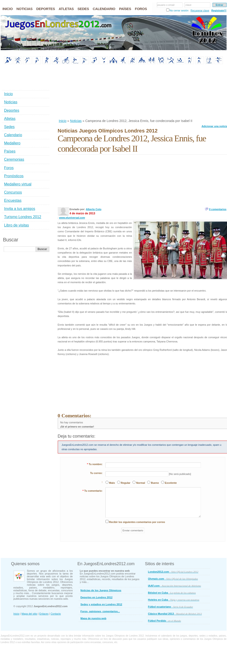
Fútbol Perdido (164, 620)
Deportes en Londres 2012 (97, 597)
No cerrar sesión (179, 10)
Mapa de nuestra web (93, 618)
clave (189, 4)
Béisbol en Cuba (172, 592)
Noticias (76, 121)
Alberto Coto (94, 209)
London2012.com (173, 571)
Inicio (63, 121)
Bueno (155, 482)
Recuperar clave (199, 10)
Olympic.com (173, 578)
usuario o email (166, 4)
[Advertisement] (84, 92)
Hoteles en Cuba (173, 599)
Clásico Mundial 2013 (175, 613)
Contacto (56, 613)
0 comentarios (218, 209)
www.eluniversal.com (72, 217)
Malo (112, 482)
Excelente (171, 482)
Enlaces (43, 613)
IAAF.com (174, 585)
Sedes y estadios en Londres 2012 (101, 604)
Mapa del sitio (29, 613)
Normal (140, 482)
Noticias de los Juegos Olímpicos (101, 590)
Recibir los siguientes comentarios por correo (137, 522)
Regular (125, 482)
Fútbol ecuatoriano (170, 606)
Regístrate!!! (219, 10)
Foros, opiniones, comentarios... (100, 611)
